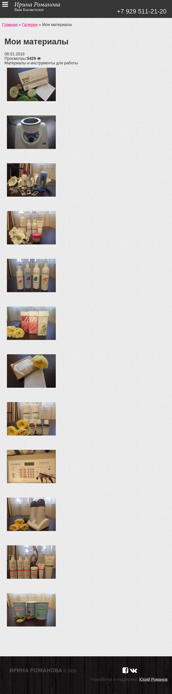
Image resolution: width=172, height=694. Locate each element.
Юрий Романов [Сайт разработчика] (153, 679)
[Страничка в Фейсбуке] (125, 670)
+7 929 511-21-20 (142, 11)
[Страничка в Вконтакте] (133, 670)
